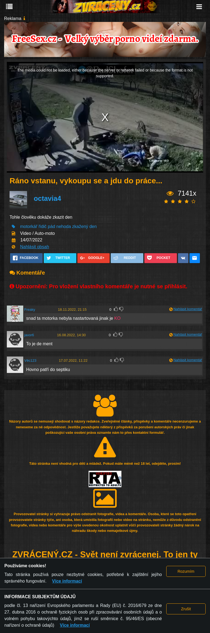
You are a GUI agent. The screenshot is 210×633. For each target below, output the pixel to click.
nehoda (63, 226)
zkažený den (84, 226)
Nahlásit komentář (187, 309)
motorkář (28, 226)
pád (51, 226)
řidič (42, 226)
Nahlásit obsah (34, 246)
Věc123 (30, 360)
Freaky (29, 309)
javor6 (29, 335)
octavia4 (47, 198)
